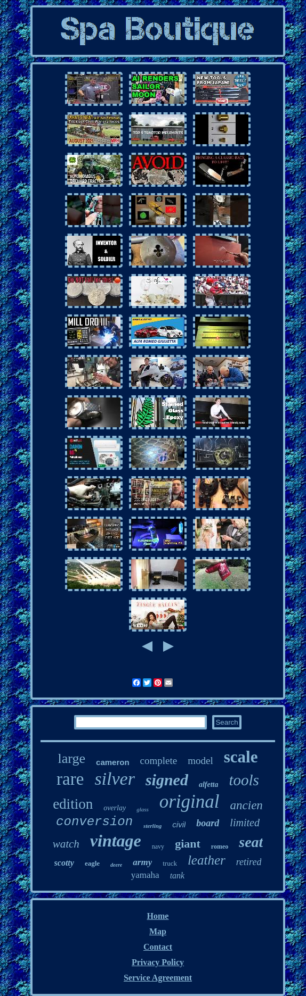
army (142, 862)
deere (116, 865)
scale (241, 757)
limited (245, 822)
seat (251, 842)
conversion (94, 822)
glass (142, 809)
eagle (92, 863)
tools (244, 779)
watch (66, 843)
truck (170, 863)
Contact (157, 946)
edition (73, 804)
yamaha (145, 875)
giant (187, 843)
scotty (64, 862)
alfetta (209, 784)
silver (114, 778)
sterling (152, 826)
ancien (246, 805)
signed (167, 779)
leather (207, 860)
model (200, 760)
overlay (114, 808)
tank (177, 875)
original (189, 801)
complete (159, 760)
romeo (219, 846)
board (207, 823)
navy (158, 846)
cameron (113, 762)
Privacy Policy (158, 962)
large (72, 758)
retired (249, 862)
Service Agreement (158, 977)
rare (70, 778)
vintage (115, 840)
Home (158, 915)
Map (157, 931)
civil (179, 824)
